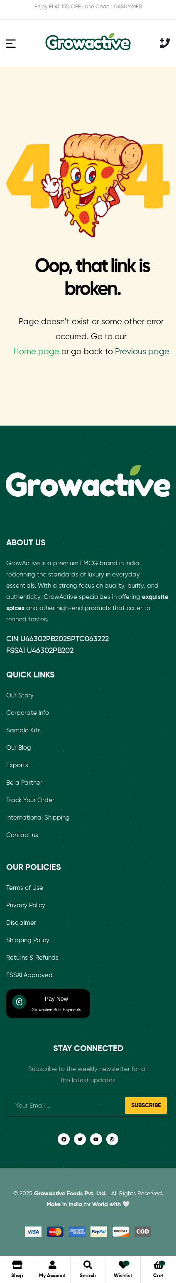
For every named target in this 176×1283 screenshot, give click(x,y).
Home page (36, 351)
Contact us (22, 835)
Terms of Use (24, 888)
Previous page (142, 351)
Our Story (20, 695)
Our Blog (18, 748)
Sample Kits (23, 730)
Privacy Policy (25, 905)
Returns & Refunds (32, 958)
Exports (17, 765)
